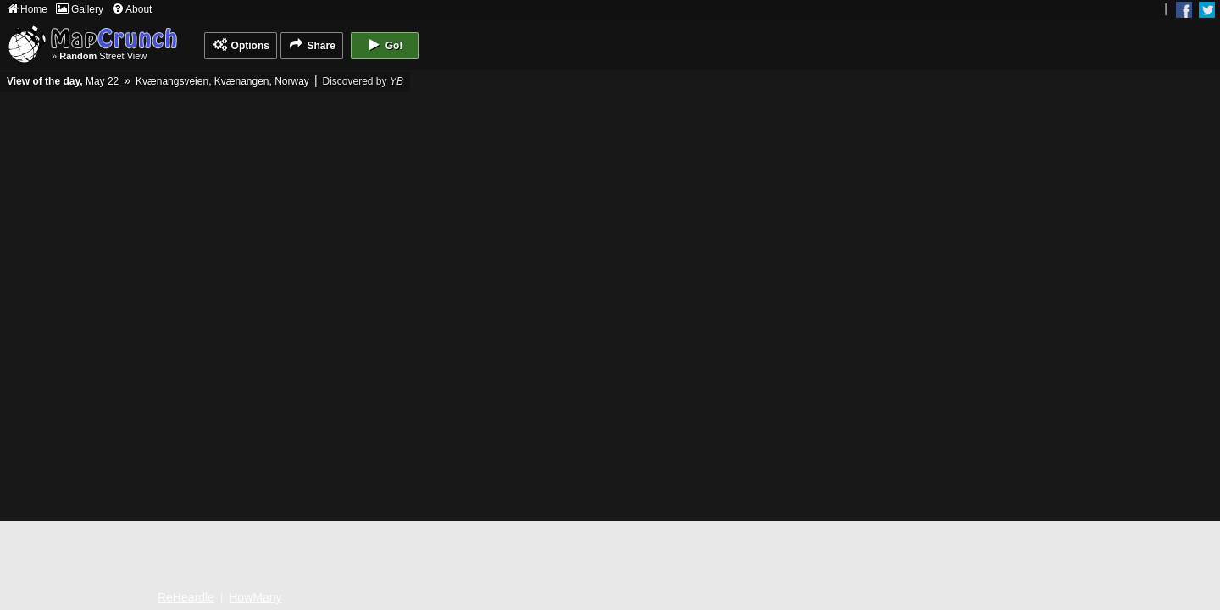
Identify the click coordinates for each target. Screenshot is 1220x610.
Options (240, 45)
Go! (384, 45)
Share (312, 45)
